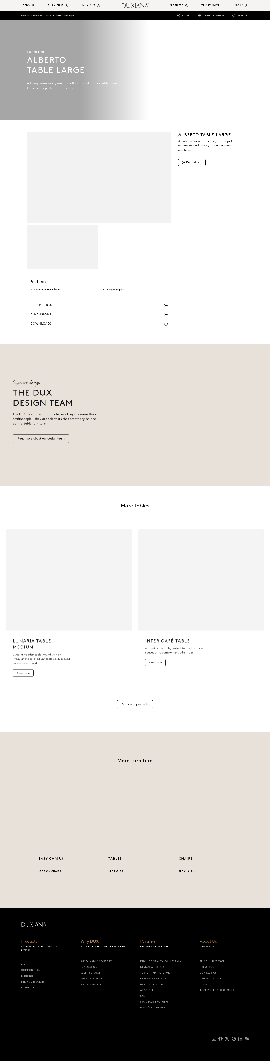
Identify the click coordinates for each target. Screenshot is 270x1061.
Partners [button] (176, 5)
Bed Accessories (33, 981)
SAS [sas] (142, 996)
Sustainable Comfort (96, 961)
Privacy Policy (210, 978)
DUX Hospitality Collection (161, 961)
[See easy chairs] (65, 836)
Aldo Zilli (147, 990)
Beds (24, 964)
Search (242, 15)
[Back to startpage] (135, 5)
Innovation (89, 966)
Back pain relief (92, 978)
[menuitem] (33, 5)
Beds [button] (26, 5)
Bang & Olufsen (151, 984)
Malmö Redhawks (152, 1007)
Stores (186, 15)
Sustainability (91, 984)
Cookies (206, 984)
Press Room (208, 966)
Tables (48, 15)
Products (25, 15)
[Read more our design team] (41, 445)
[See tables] (135, 836)
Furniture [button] (56, 5)
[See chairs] (205, 836)
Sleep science (90, 972)
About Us (208, 941)
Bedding (27, 975)
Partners (148, 941)
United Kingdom (214, 15)
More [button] (239, 5)
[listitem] (69, 610)
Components (30, 970)
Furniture (37, 15)
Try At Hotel (211, 5)
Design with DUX (152, 966)
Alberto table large (64, 15)
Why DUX (90, 941)
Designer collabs (153, 978)
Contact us (208, 972)
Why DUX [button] (88, 5)
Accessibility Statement (217, 990)
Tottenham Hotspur (155, 972)
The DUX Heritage (212, 961)
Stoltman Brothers (154, 1001)
